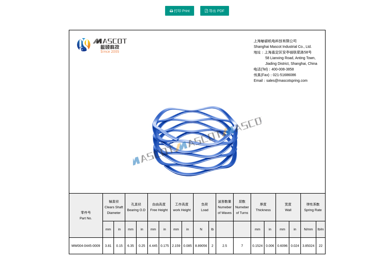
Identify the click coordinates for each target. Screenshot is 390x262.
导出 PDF (214, 11)
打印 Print (180, 11)
